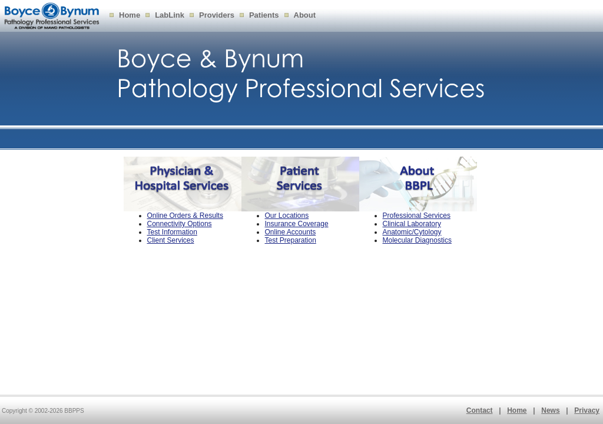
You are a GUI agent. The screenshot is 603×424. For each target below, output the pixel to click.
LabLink (169, 15)
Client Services (170, 240)
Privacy (586, 410)
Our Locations (287, 215)
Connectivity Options (179, 224)
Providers (216, 15)
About (305, 15)
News (550, 410)
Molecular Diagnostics (417, 240)
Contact (479, 410)
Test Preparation (290, 240)
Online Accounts (290, 232)
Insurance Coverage (297, 224)
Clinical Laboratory (412, 224)
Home (129, 15)
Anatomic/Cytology (412, 232)
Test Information (172, 232)
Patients (264, 15)
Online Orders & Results (185, 215)
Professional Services (416, 215)
